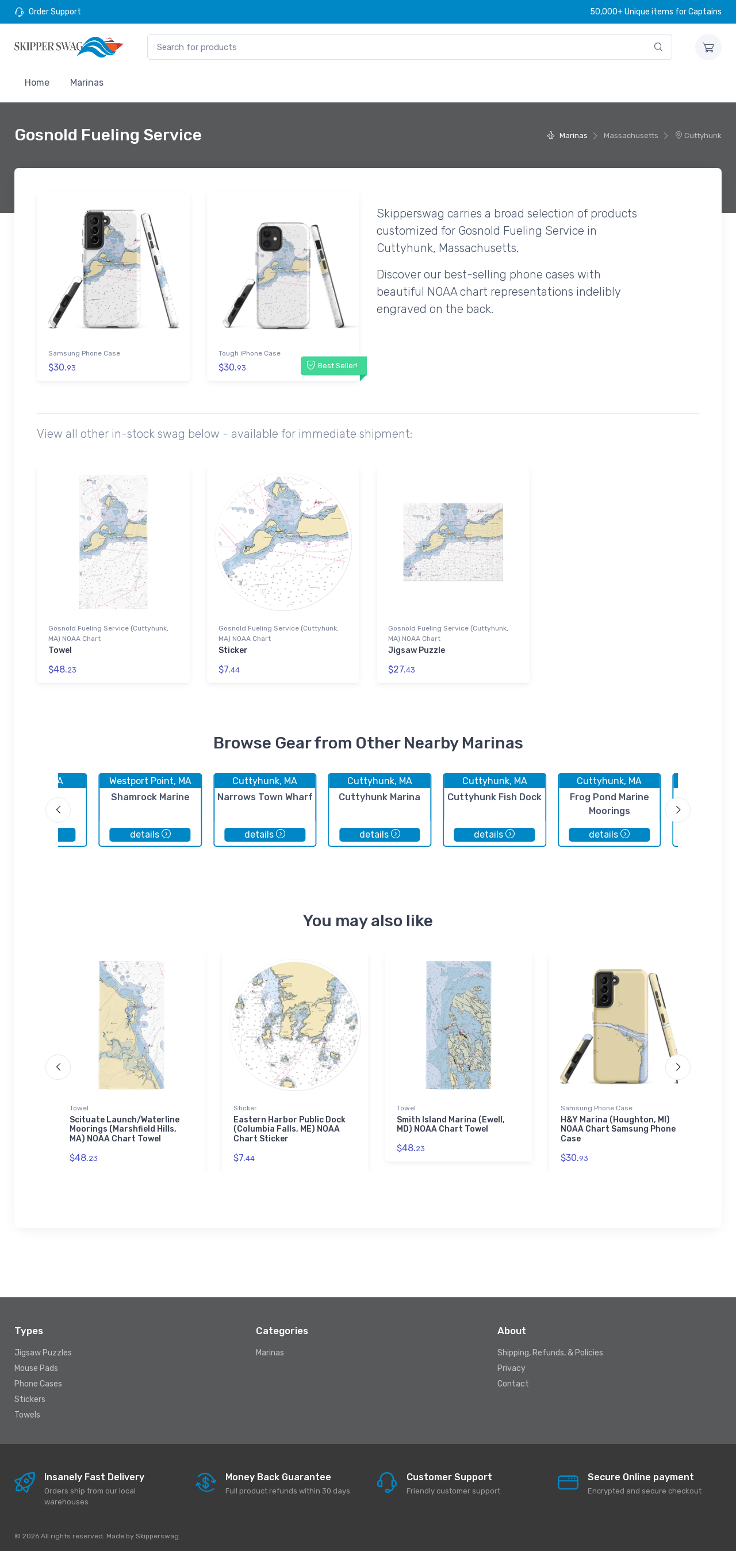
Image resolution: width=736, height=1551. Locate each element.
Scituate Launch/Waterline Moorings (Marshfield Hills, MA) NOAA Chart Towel (124, 1125)
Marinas (86, 82)
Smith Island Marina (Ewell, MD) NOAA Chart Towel (451, 1120)
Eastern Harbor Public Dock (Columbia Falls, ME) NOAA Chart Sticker (289, 1125)
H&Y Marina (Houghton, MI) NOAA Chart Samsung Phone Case (618, 1125)
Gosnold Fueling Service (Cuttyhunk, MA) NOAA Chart (108, 631)
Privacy (511, 1365)
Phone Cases (38, 1380)
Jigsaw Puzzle (416, 649)
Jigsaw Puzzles (43, 1349)
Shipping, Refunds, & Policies (550, 1349)
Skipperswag (157, 1532)
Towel (60, 649)
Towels (27, 1411)
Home (37, 82)
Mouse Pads (36, 1365)
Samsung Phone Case (84, 353)
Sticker (233, 649)
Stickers (29, 1396)
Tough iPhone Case (249, 353)
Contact (513, 1380)
